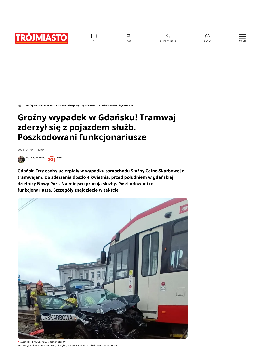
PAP (59, 157)
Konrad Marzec (35, 157)
